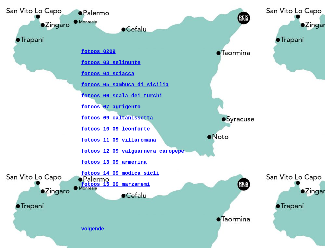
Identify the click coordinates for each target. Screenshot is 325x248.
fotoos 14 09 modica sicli (120, 173)
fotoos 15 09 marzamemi (115, 184)
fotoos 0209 (98, 52)
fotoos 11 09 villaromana (118, 140)
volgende (92, 228)
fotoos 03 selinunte (110, 63)
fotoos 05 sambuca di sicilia (125, 85)
